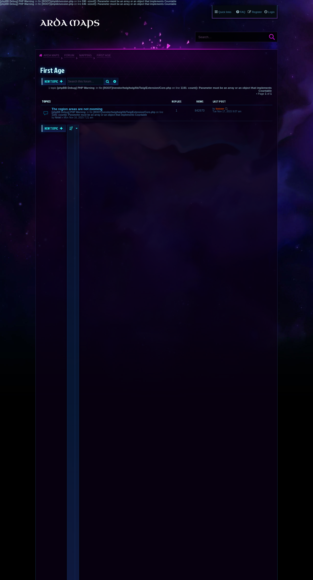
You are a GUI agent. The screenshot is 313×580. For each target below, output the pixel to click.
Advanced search (114, 81)
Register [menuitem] (257, 12)
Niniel (58, 117)
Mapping (85, 55)
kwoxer (220, 108)
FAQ (242, 12)
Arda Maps (51, 55)
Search (272, 37)
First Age (104, 55)
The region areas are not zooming (77, 109)
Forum (69, 55)
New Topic (52, 81)
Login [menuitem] (271, 12)
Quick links (224, 12)
